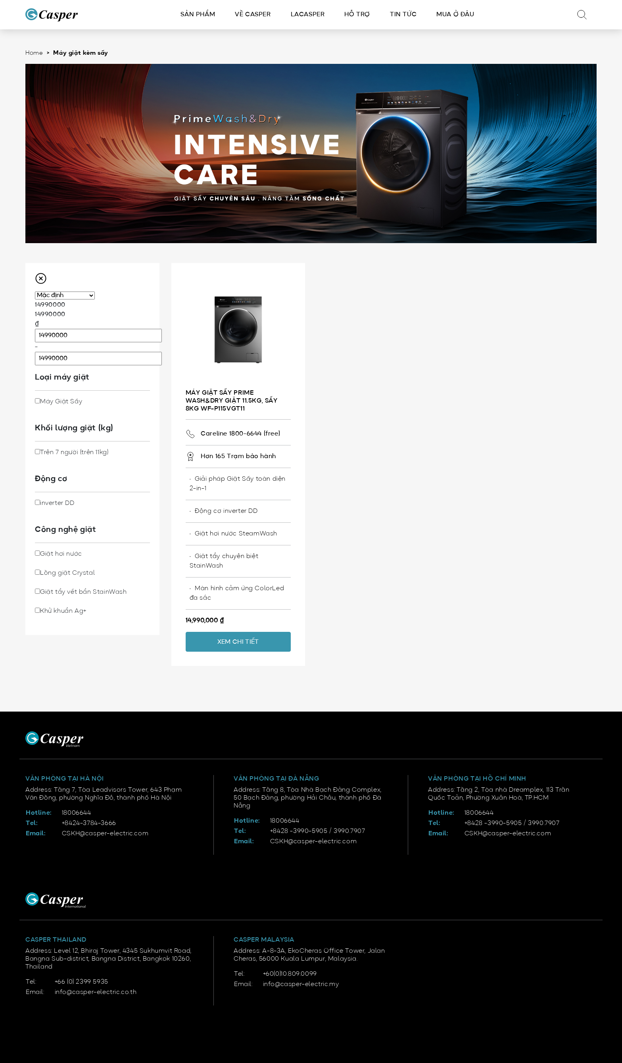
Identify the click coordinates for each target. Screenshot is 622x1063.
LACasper (308, 15)
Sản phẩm (197, 15)
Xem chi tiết (238, 642)
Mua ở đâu (455, 15)
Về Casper (253, 15)
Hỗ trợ (357, 15)
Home (34, 53)
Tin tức (403, 15)
